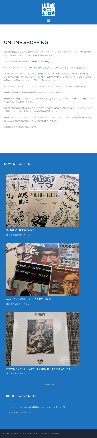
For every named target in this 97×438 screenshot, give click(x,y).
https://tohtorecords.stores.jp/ (36, 61)
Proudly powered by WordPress (17, 433)
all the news (48, 385)
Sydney (44, 433)
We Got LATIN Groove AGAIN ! (21, 230)
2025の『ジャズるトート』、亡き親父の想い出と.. (30, 299)
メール (46, 77)
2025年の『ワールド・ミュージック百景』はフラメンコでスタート (38, 368)
